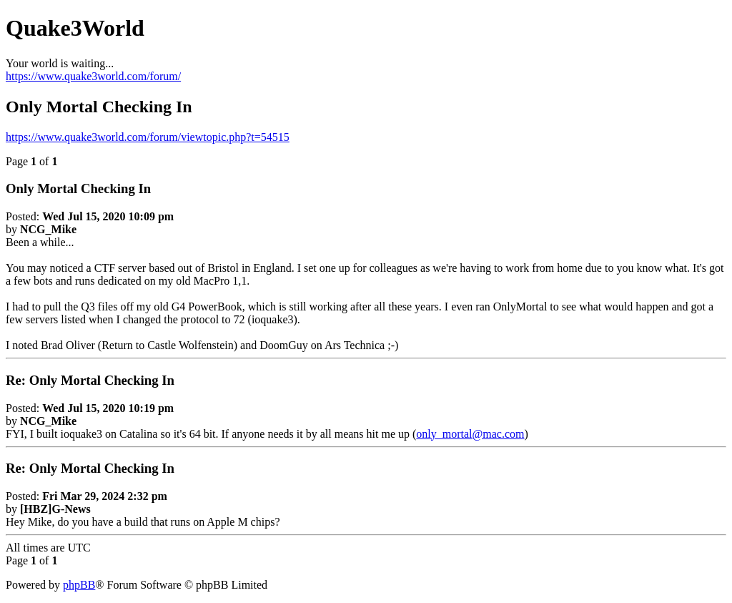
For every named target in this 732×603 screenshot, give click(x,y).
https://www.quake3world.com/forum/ (93, 76)
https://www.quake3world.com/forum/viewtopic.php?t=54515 (148, 137)
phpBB (79, 585)
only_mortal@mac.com (470, 434)
